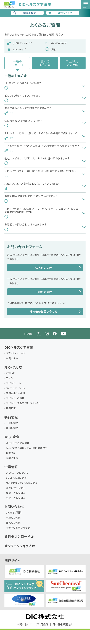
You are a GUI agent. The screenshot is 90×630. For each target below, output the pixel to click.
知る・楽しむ (13, 367)
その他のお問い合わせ (43, 311)
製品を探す (24, 13)
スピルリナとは (14, 383)
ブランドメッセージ (15, 353)
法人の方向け (43, 268)
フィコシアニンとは (16, 388)
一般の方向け (43, 292)
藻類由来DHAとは (15, 393)
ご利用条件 (42, 624)
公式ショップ (60, 13)
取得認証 (11, 453)
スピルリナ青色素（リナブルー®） (23, 403)
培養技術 (11, 408)
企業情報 (11, 466)
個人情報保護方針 (62, 624)
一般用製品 (12, 423)
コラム (9, 378)
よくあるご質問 (14, 512)
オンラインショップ (17, 545)
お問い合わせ (14, 506)
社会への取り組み (15, 498)
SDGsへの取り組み (16, 477)
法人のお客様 (13, 522)
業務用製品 (12, 428)
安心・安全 (12, 436)
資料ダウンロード (17, 536)
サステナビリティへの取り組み (22, 482)
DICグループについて (17, 472)
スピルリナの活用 (15, 398)
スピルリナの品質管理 (17, 443)
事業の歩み (12, 358)
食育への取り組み (15, 493)
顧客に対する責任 (15, 488)
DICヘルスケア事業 (18, 347)
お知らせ (10, 373)
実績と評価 (12, 458)
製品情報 (11, 417)
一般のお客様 (13, 517)
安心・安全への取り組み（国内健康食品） (27, 448)
